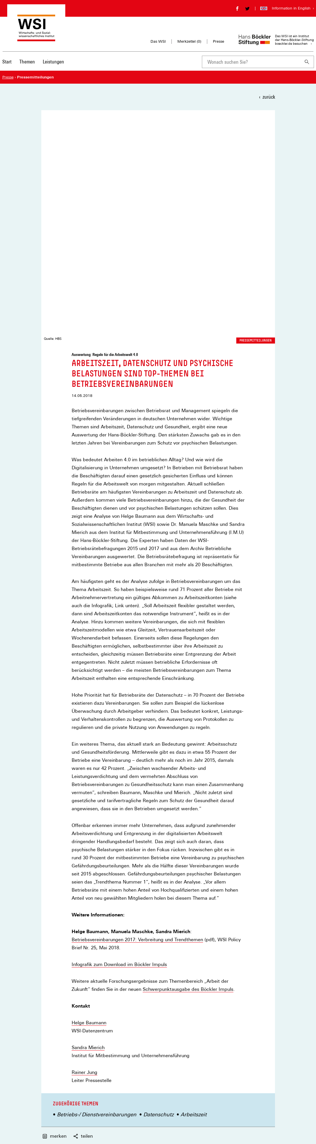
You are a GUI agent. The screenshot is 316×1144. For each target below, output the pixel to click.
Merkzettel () (189, 41)
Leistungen (53, 62)
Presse (218, 41)
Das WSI (158, 41)
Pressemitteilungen (255, 107)
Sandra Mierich (88, 814)
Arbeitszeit (194, 881)
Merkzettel (167, 1034)
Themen (27, 62)
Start (7, 62)
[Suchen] (307, 62)
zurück (269, 97)
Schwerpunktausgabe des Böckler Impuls (188, 756)
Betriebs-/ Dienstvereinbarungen (96, 881)
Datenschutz (158, 881)
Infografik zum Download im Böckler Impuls (119, 731)
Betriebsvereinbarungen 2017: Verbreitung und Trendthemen (137, 706)
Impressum (168, 1043)
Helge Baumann (89, 789)
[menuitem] (7, 65)
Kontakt (164, 1026)
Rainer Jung (84, 839)
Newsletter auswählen (194, 968)
